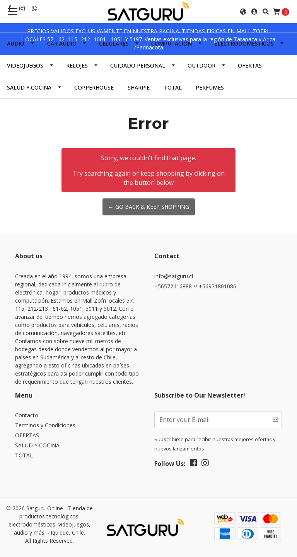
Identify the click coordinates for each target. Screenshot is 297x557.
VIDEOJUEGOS (25, 65)
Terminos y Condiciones (45, 425)
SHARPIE (139, 87)
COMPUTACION (171, 43)
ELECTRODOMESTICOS (244, 43)
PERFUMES (210, 87)
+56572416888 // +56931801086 (195, 286)
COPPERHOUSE (94, 87)
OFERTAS (250, 65)
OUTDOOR (201, 65)
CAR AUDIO (62, 43)
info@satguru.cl (173, 276)
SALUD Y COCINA (29, 87)
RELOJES (77, 65)
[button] (243, 11)
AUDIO (15, 43)
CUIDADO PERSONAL (137, 65)
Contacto (26, 415)
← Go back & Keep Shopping (148, 206)
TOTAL (173, 87)
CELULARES (114, 43)
